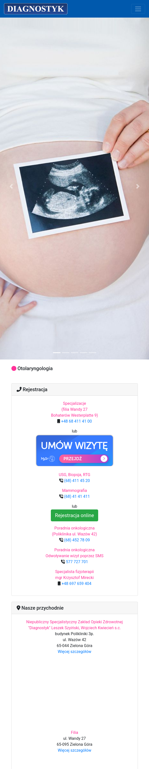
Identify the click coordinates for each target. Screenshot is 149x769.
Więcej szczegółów (74, 651)
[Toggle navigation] (138, 9)
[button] (11, 186)
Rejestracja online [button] (74, 515)
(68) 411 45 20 (76, 480)
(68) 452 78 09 (76, 540)
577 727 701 (76, 561)
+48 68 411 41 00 (76, 421)
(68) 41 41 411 (76, 496)
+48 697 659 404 (76, 583)
